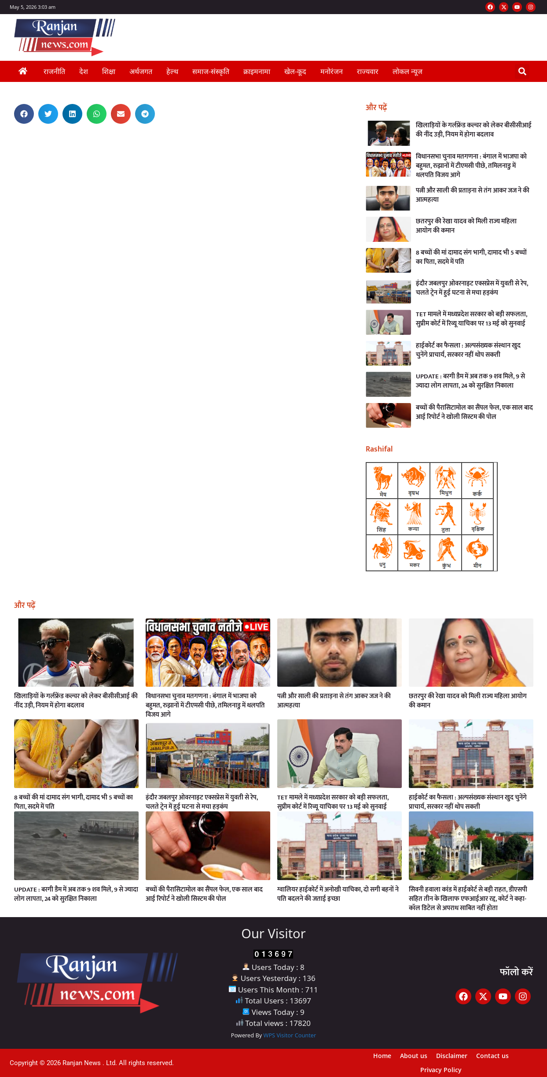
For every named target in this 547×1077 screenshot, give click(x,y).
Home (382, 1055)
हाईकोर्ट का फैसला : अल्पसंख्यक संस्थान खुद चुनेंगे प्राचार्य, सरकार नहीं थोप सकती (468, 350)
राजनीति (54, 71)
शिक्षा (108, 71)
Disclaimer (451, 1055)
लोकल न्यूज (407, 71)
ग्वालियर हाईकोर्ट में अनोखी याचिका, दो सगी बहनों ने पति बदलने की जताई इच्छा (338, 894)
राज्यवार (367, 71)
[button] (522, 71)
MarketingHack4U (8, 142)
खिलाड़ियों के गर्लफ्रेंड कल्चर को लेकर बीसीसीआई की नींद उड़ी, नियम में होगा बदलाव (474, 130)
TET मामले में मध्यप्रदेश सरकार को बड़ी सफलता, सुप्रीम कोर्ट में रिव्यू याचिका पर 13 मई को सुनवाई (471, 319)
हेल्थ (172, 71)
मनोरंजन (331, 71)
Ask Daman (7, 134)
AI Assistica (7, 138)
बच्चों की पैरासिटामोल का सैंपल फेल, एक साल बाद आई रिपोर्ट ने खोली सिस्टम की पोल (474, 412)
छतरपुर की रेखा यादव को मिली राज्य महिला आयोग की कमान (466, 226)
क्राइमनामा (256, 71)
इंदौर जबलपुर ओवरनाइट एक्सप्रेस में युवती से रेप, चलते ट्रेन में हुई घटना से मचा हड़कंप (472, 288)
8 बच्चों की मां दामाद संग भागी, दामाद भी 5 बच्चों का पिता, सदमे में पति (471, 257)
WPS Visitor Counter (290, 1035)
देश (83, 71)
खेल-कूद (295, 71)
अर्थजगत (140, 71)
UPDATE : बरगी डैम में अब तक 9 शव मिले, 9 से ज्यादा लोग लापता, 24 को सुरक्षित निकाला (470, 381)
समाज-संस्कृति (210, 71)
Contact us (492, 1055)
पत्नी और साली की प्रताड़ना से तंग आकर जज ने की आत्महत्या (472, 195)
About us (413, 1055)
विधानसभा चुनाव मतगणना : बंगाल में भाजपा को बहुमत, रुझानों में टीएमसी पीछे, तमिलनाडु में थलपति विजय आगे (471, 166)
